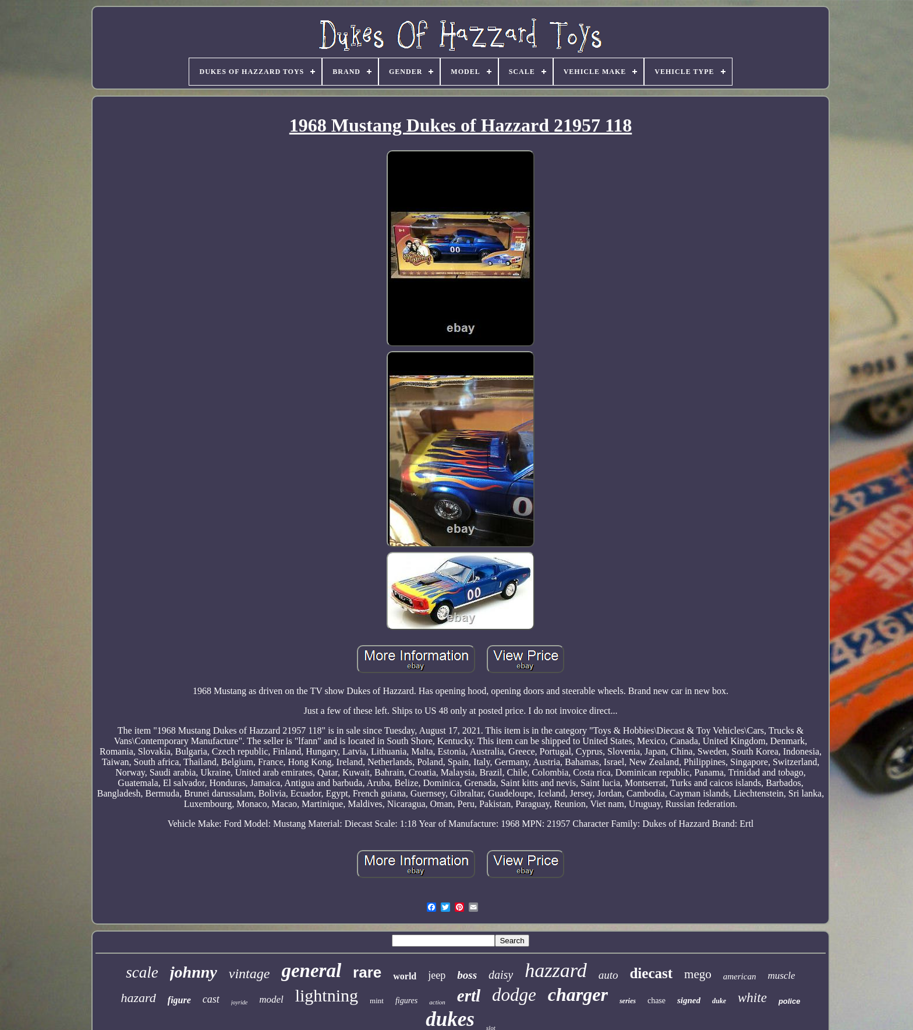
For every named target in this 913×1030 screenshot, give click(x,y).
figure (179, 1000)
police (789, 1001)
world (404, 976)
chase (656, 1000)
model (271, 999)
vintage (249, 973)
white (752, 997)
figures (406, 1000)
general (311, 970)
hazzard (555, 970)
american (739, 976)
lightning (326, 995)
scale (142, 972)
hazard (138, 997)
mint (377, 1000)
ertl (468, 995)
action (437, 1002)
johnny (193, 972)
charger (578, 994)
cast (211, 999)
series (628, 1001)
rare (367, 972)
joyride (239, 1002)
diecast (651, 973)
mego (698, 974)
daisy (501, 974)
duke (719, 1001)
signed (688, 1000)
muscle (781, 975)
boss (467, 975)
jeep (436, 975)
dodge (514, 995)
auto (608, 975)
